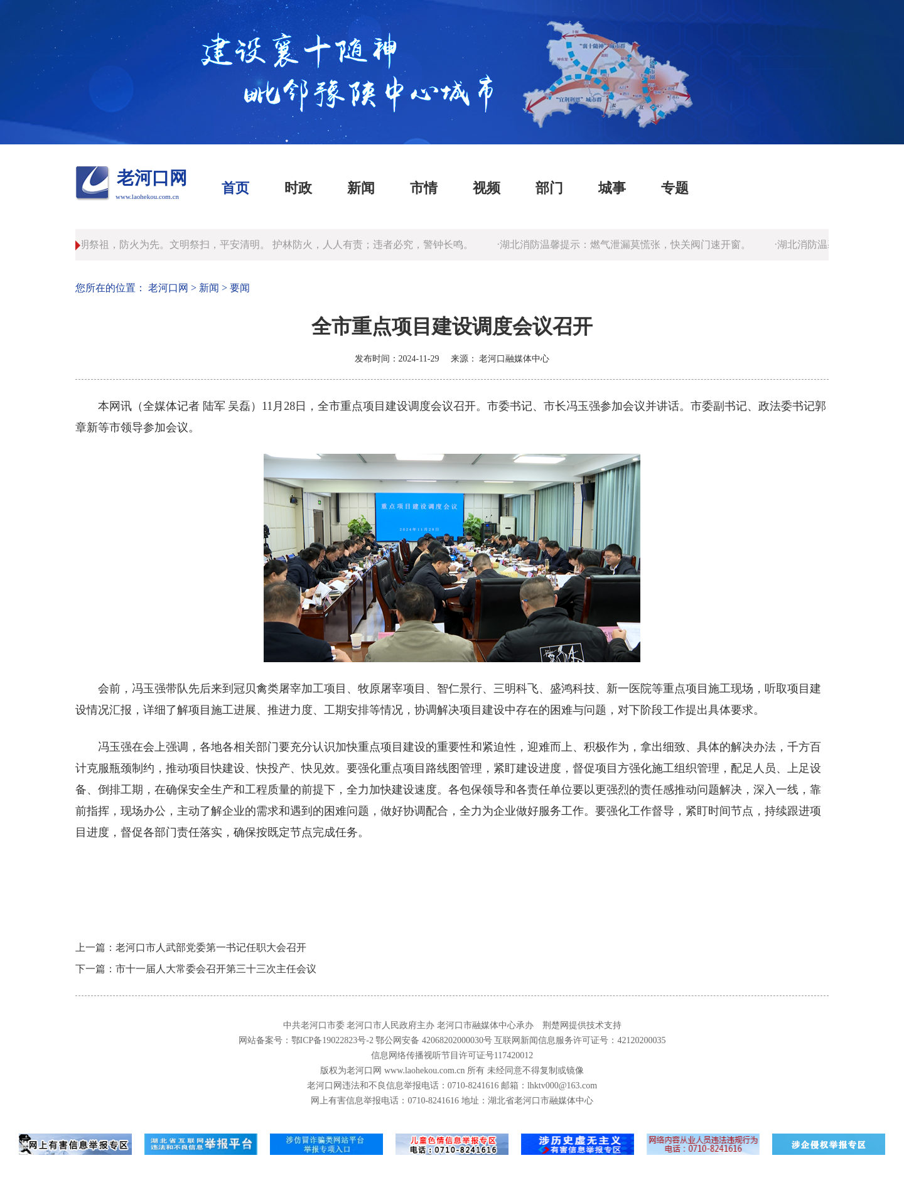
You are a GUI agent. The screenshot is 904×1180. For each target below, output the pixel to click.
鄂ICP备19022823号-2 (332, 1040)
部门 (549, 188)
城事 (612, 188)
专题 (675, 188)
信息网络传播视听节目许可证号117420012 (452, 1055)
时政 (298, 188)
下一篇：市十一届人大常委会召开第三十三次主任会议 (195, 968)
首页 (235, 188)
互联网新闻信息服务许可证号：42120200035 (579, 1040)
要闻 (240, 287)
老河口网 (152, 178)
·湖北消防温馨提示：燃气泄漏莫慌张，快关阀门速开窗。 (626, 244)
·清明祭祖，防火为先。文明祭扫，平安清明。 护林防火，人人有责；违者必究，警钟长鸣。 (271, 244)
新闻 (361, 188)
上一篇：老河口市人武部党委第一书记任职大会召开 (190, 947)
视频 (486, 188)
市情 (424, 188)
